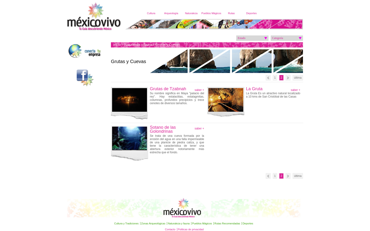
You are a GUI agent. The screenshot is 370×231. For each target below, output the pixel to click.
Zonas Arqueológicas (153, 223)
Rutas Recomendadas (227, 223)
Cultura (151, 13)
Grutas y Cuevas (168, 45)
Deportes (251, 13)
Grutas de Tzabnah (168, 89)
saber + (199, 90)
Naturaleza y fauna (138, 45)
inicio (117, 45)
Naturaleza (191, 13)
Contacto (170, 229)
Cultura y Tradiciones (126, 223)
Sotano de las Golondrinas (163, 129)
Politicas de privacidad (191, 229)
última (298, 77)
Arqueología (171, 13)
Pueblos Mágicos (211, 13)
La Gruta (254, 89)
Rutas (231, 13)
